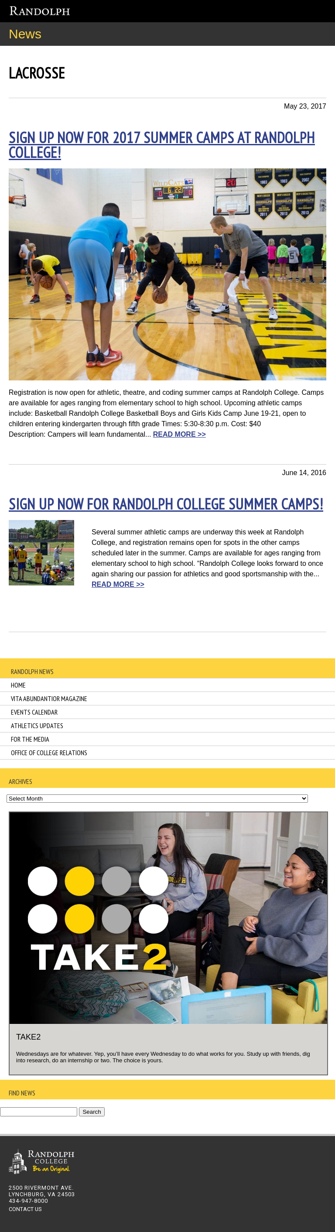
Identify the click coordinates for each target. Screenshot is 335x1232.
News (25, 34)
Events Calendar (34, 712)
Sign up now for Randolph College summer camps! (166, 503)
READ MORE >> (179, 434)
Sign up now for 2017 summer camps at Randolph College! (162, 145)
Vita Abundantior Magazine (49, 698)
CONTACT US (25, 1209)
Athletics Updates (37, 725)
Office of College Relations (49, 752)
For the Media (30, 739)
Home (18, 685)
